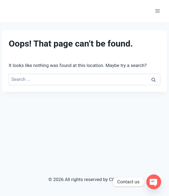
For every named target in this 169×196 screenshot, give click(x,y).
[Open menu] (157, 11)
